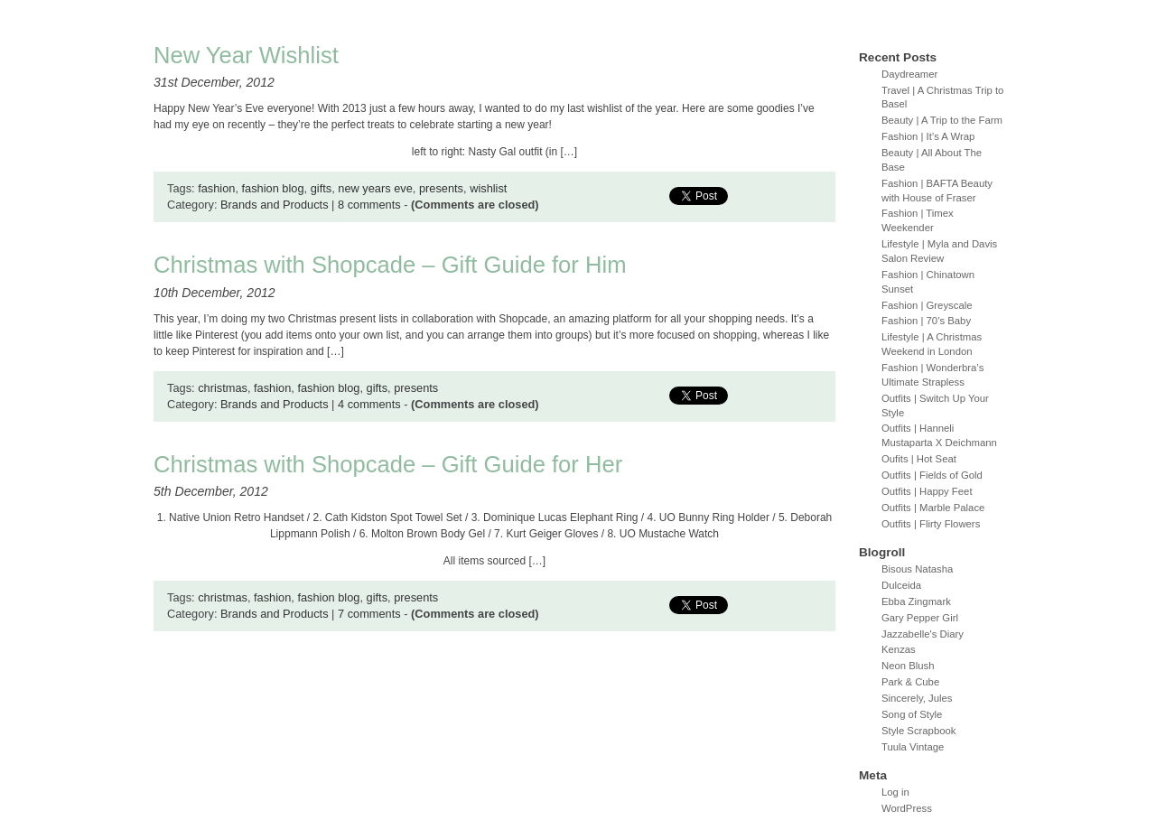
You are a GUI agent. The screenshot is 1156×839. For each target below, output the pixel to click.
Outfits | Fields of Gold (932, 475)
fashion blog (273, 188)
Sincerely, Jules (917, 698)
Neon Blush (908, 665)
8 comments (369, 204)
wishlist (488, 188)
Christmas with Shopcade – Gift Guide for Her (388, 464)
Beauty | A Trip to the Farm (941, 120)
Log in (895, 792)
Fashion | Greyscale (927, 305)
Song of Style (911, 714)
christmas (222, 388)
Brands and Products (274, 204)
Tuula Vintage (912, 746)
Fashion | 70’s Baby (926, 320)
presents (441, 188)
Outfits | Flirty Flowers (930, 523)
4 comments (369, 404)
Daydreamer (909, 74)
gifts (321, 188)
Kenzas (898, 649)
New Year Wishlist (246, 55)
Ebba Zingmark (916, 601)
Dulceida (901, 585)
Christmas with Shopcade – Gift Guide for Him (390, 264)
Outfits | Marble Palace (932, 507)
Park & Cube (910, 681)
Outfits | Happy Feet (927, 491)
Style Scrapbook (918, 730)
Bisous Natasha (917, 569)
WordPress (906, 808)
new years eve (375, 188)
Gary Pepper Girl (919, 617)
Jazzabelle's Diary (922, 634)
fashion (216, 188)
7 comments (369, 613)
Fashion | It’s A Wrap (927, 136)
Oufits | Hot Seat (918, 458)
